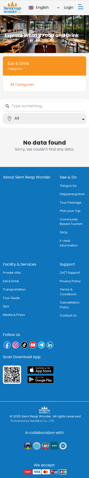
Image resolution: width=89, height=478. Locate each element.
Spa (6, 306)
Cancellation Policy (70, 304)
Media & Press (14, 315)
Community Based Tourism (71, 221)
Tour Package (70, 202)
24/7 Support (70, 272)
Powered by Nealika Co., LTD (32, 421)
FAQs (64, 232)
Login (68, 7)
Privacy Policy (70, 281)
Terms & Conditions (68, 291)
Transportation (14, 289)
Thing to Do (68, 185)
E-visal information (69, 243)
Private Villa (12, 272)
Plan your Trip (70, 211)
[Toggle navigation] (80, 6)
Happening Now (72, 194)
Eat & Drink (11, 281)
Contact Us (68, 315)
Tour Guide (11, 298)
